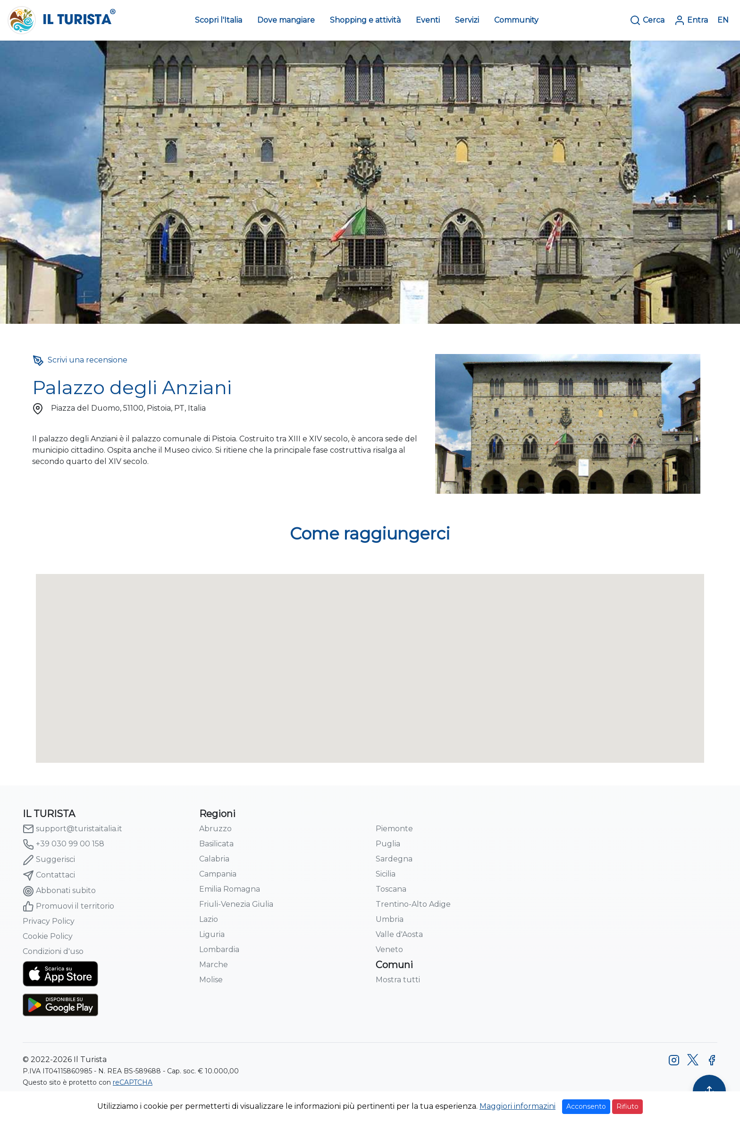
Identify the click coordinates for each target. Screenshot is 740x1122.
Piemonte (394, 828)
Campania (217, 873)
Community (516, 20)
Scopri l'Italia (218, 20)
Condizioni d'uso (53, 951)
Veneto (389, 949)
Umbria (390, 919)
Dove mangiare (286, 20)
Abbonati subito (59, 891)
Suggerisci (49, 860)
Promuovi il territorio (68, 906)
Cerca (647, 20)
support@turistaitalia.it (72, 829)
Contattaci (49, 875)
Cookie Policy (48, 936)
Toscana (391, 889)
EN (723, 20)
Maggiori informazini (517, 1106)
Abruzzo (215, 828)
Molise (211, 979)
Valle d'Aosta (399, 934)
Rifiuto (627, 1106)
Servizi (467, 20)
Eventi (428, 20)
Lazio (208, 919)
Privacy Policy (49, 921)
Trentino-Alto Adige (413, 904)
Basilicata (216, 843)
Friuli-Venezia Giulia (236, 904)
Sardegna (394, 858)
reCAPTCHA (132, 1082)
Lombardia (219, 949)
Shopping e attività (365, 20)
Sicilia (385, 873)
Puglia (388, 843)
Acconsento (586, 1106)
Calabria (214, 858)
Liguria (212, 934)
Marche (213, 964)
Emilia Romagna (229, 889)
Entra (691, 20)
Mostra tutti (398, 979)
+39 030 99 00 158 (63, 844)
